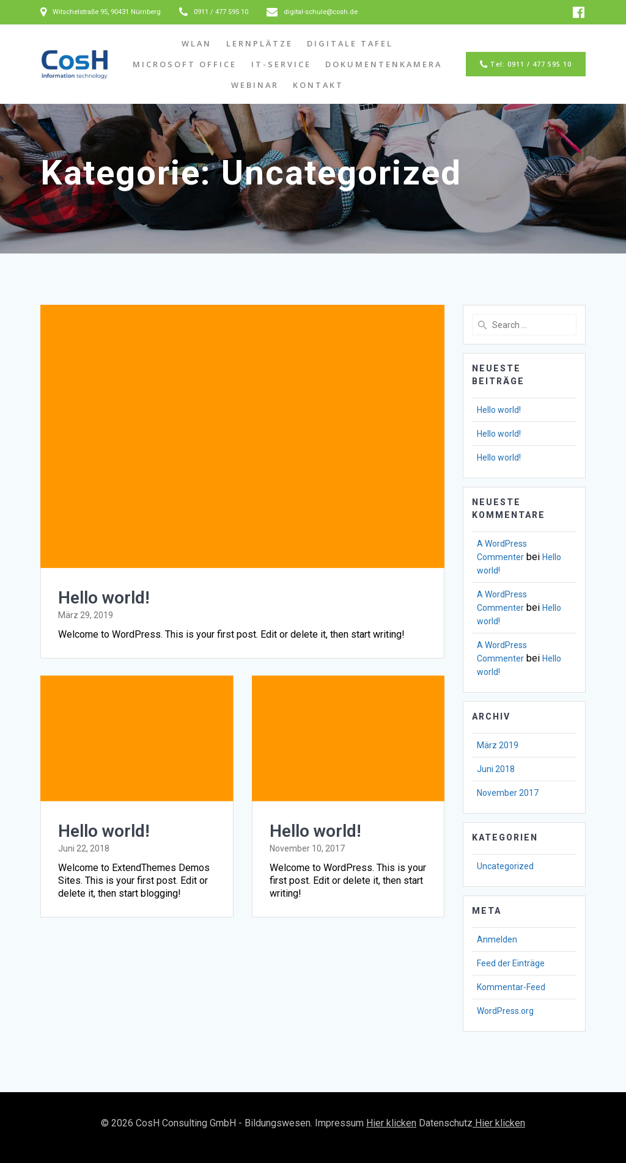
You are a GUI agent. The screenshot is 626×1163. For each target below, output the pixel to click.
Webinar (255, 85)
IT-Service (281, 64)
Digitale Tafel (350, 43)
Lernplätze (259, 43)
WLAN (197, 43)
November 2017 (508, 793)
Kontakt (318, 85)
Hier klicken (391, 1123)
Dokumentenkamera (383, 64)
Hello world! (104, 598)
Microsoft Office (185, 64)
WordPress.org (505, 1011)
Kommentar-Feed (511, 987)
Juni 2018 (496, 769)
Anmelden (497, 939)
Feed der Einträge (511, 963)
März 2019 (497, 745)
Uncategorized (505, 866)
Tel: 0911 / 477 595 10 (526, 65)
